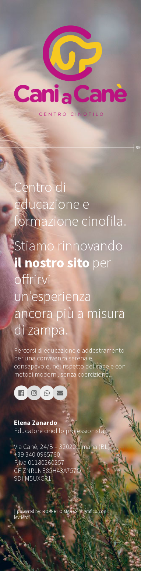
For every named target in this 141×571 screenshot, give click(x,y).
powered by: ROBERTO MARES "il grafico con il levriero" (62, 514)
